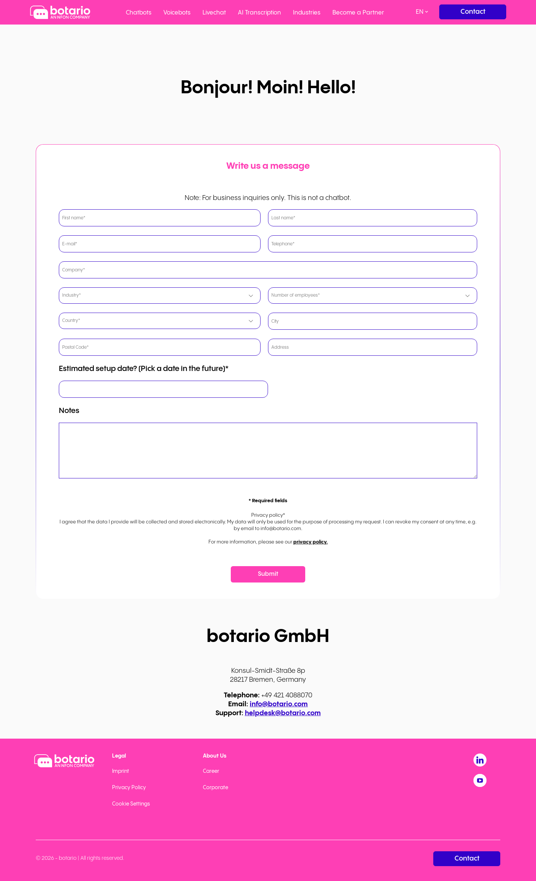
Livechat (214, 13)
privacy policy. (310, 542)
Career (211, 771)
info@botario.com (279, 704)
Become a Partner (358, 13)
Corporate (215, 787)
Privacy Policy (129, 787)
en (420, 12)
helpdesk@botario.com (283, 713)
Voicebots (177, 13)
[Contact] (472, 11)
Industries (306, 13)
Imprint (120, 771)
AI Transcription (259, 13)
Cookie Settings (131, 804)
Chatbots (138, 13)
